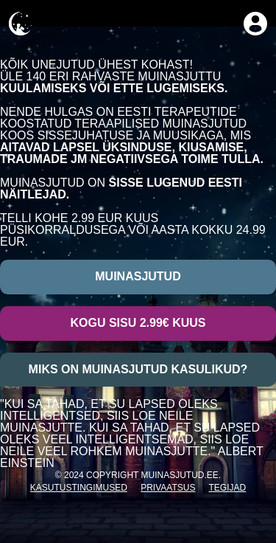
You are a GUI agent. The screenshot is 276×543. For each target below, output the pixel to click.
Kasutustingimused (78, 488)
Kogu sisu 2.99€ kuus (137, 323)
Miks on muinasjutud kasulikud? (138, 369)
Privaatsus (168, 488)
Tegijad (228, 488)
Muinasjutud (137, 276)
